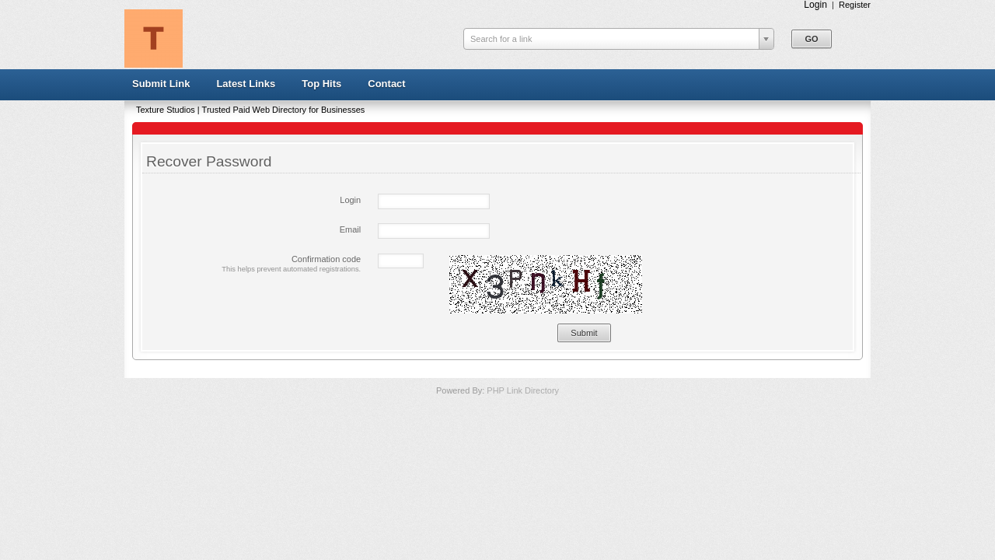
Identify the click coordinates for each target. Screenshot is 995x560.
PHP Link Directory (523, 390)
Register (855, 4)
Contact (386, 83)
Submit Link (161, 83)
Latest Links (245, 83)
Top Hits (321, 83)
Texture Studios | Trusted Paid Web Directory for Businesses (250, 109)
